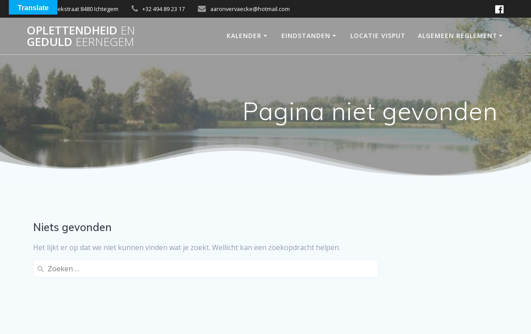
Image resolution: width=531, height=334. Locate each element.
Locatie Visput (378, 35)
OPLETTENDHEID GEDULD (81, 36)
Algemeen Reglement (457, 35)
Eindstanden (305, 35)
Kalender (244, 35)
